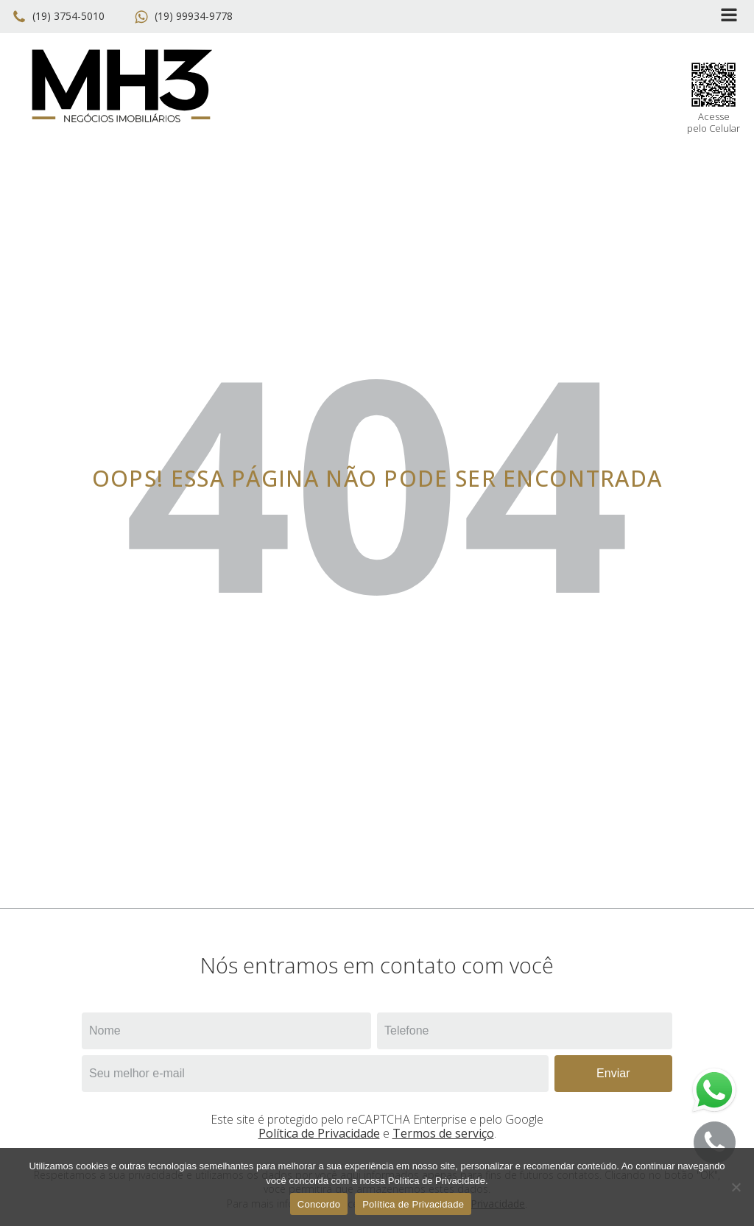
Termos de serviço (443, 1133)
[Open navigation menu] (729, 16)
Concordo (318, 1204)
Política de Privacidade (319, 1133)
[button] (61, 17)
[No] (735, 1187)
